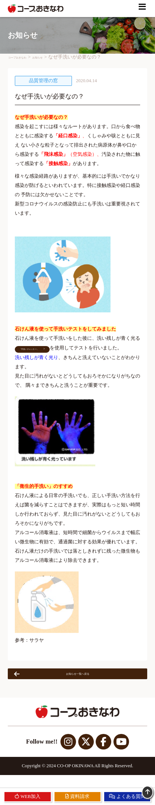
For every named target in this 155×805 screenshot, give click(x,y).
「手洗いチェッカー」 (37, 352)
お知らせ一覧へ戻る (56, 681)
